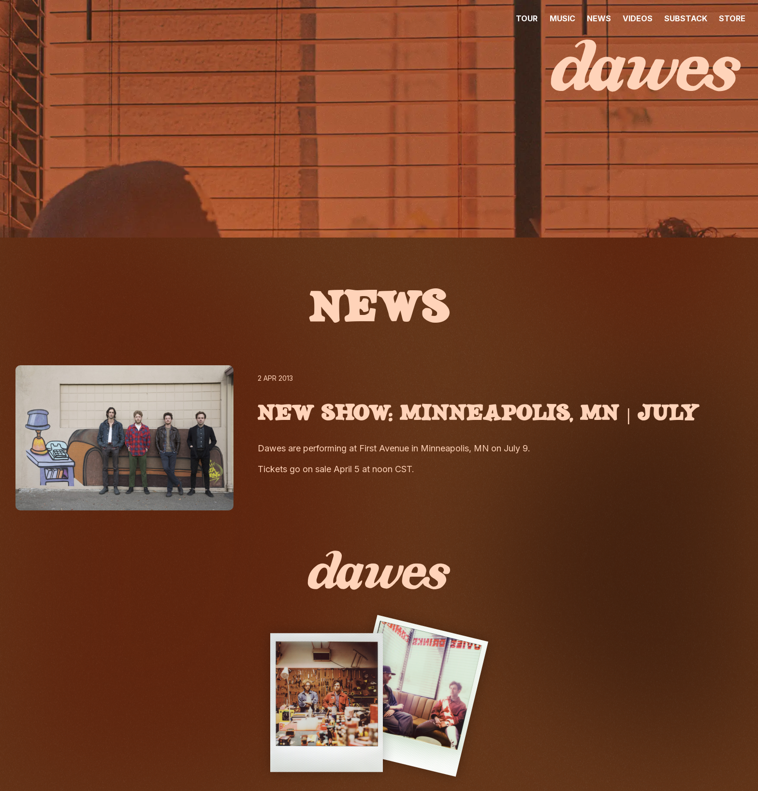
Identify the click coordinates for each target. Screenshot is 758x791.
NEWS (599, 18)
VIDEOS (638, 18)
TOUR (527, 18)
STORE (732, 18)
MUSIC (562, 18)
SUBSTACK (685, 18)
